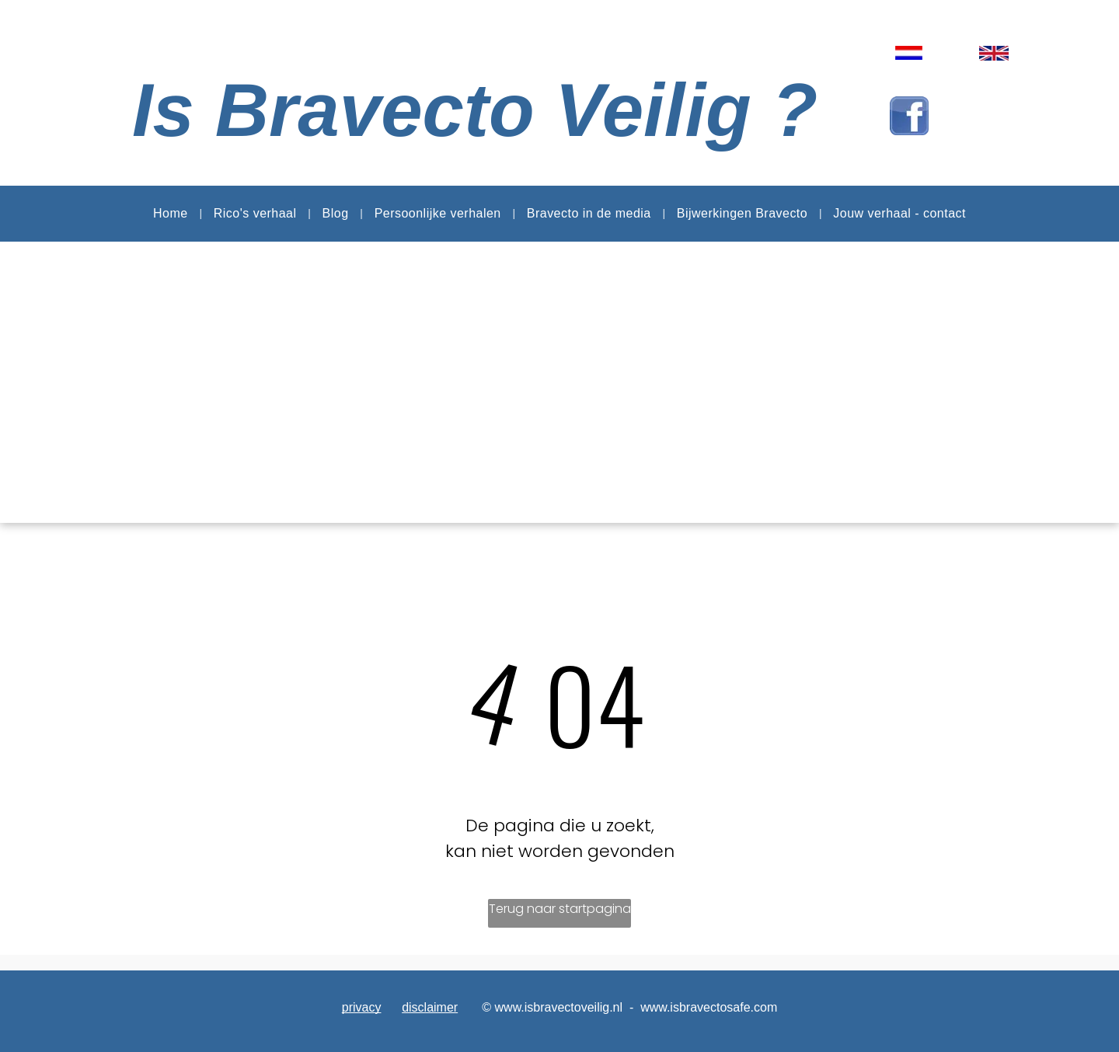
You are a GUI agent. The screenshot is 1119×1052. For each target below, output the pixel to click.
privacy (362, 1007)
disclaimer (430, 1007)
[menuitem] (171, 214)
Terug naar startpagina (560, 909)
